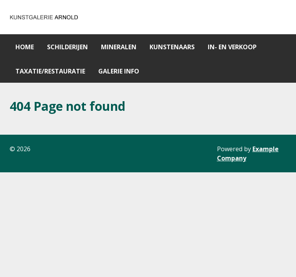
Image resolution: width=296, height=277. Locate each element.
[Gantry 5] (44, 17)
